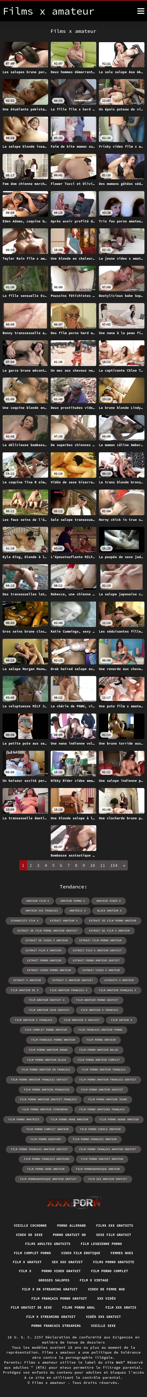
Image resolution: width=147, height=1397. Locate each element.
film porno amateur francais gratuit (46, 1066)
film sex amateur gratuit (73, 1164)
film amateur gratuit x (120, 988)
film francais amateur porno (115, 1018)
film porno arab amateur (121, 1096)
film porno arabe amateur (47, 1106)
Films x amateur (50, 1381)
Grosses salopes (52, 1267)
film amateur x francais (27, 1008)
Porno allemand (71, 1211)
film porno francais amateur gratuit (100, 1125)
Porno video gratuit (60, 1258)
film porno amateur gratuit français (99, 1076)
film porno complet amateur (98, 1106)
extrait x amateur (123, 969)
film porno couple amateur (53, 1115)
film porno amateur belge (49, 1037)
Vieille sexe (73, 1324)
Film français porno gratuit (58, 1286)
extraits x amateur (79, 979)
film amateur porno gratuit (49, 998)
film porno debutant (98, 1115)
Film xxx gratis (41, 1305)
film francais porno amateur (29, 1027)
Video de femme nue (109, 1277)
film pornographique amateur (41, 1154)
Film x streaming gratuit (95, 1305)
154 (114, 865)
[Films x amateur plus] (140, 11)
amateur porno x (72, 901)
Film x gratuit (24, 1248)
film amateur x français (74, 1008)
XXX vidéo (109, 1286)
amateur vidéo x (107, 901)
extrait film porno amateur (99, 940)
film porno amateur (76, 1027)
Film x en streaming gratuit (48, 1277)
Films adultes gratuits (46, 1229)
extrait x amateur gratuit (35, 979)
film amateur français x (74, 988)
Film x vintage (95, 1267)
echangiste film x (125, 910)
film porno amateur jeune (46, 1086)
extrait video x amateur (81, 969)
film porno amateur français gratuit (100, 1057)
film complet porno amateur (63, 1018)
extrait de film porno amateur (92, 920)
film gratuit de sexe (50, 1296)
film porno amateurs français (29, 1096)
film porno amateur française (106, 1066)
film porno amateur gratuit (41, 1076)
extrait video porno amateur (31, 969)
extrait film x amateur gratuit (96, 949)
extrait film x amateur (45, 949)
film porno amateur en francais (99, 1047)
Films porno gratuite (116, 1248)
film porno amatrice (77, 1096)
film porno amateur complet (45, 1047)
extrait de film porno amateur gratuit (48, 930)
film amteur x (21, 1018)
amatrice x (58, 910)
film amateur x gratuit (120, 1008)
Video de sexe (26, 1220)
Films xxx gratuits (117, 1211)
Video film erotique (81, 1239)
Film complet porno (29, 1239)
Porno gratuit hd (69, 1220)
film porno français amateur (41, 1125)
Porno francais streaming (97, 1314)
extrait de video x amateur (48, 940)
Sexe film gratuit (116, 1220)
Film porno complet (112, 1258)
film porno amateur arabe (119, 1027)
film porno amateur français (41, 1057)
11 (102, 865)
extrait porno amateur (45, 959)
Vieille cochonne (27, 1211)
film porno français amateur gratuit (46, 1135)
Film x (22, 1258)
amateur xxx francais (24, 910)
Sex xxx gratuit (66, 1248)
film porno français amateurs (106, 1135)
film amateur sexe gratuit (99, 998)
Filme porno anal (101, 1296)
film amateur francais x (27, 988)
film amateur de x (118, 979)
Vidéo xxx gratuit (42, 1314)
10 (92, 865)
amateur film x (39, 901)
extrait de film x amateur (108, 930)
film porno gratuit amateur (50, 1145)
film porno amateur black (97, 1037)
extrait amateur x (46, 920)
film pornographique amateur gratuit (100, 1154)
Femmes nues (125, 1239)
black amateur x (89, 910)
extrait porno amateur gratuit (95, 959)
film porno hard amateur (99, 1145)
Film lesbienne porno (103, 1229)
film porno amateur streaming (97, 1086)
